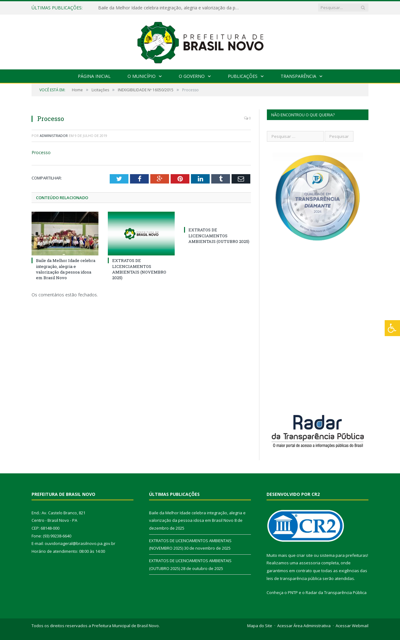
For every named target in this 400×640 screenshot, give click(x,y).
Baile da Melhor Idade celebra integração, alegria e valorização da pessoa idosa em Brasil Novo (170, 8)
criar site (305, 555)
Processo (41, 152)
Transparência (298, 76)
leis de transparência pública (294, 578)
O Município (142, 76)
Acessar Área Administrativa (304, 625)
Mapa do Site (259, 625)
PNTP (293, 592)
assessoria (309, 563)
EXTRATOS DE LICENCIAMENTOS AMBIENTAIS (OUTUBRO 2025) (218, 235)
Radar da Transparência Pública (336, 592)
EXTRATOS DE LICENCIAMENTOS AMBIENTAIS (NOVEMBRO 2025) (139, 269)
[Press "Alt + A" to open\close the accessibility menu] (392, 328)
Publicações (243, 76)
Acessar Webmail (352, 625)
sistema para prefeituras (343, 555)
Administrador (54, 135)
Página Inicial (94, 76)
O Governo (192, 76)
